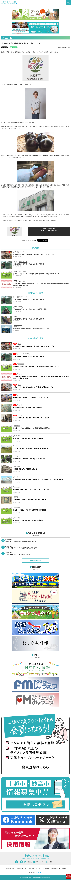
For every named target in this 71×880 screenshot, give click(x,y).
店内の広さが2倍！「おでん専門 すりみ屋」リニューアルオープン (33, 346)
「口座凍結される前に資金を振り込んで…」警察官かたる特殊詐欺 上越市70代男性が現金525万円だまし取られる (41, 377)
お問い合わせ (38, 862)
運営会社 (47, 868)
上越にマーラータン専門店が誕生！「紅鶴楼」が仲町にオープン (33, 387)
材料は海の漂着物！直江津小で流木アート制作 (27, 407)
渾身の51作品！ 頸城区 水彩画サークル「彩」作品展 (29, 500)
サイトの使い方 (20, 868)
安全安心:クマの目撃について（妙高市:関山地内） (28, 438)
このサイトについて (10, 868)
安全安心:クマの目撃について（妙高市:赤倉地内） (28, 520)
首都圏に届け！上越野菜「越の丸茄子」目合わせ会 (29, 459)
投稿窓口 (28, 862)
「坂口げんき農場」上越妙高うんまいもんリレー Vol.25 (30, 448)
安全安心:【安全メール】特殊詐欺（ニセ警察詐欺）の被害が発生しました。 (37, 367)
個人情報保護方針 (55, 868)
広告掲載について (50, 862)
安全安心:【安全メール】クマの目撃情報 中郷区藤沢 (29, 510)
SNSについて (39, 868)
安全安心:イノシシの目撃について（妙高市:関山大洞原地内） (32, 428)
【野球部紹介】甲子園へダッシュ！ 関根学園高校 (28, 356)
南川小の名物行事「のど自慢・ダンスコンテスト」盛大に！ (32, 418)
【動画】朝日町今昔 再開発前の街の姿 (25, 469)
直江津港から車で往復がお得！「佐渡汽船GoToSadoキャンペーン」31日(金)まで (39, 479)
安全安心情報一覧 (35, 561)
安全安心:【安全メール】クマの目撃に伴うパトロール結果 (31, 489)
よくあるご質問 (30, 868)
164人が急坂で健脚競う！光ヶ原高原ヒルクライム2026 (30, 397)
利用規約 (64, 868)
